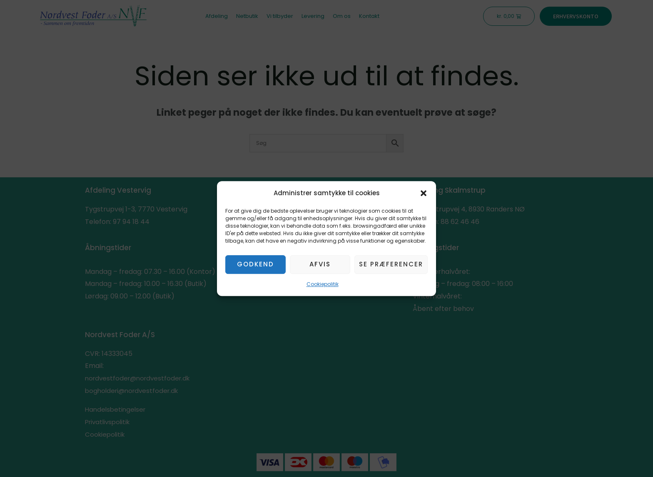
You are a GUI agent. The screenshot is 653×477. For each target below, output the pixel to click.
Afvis (320, 264)
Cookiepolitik (323, 284)
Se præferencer (391, 264)
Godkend (255, 264)
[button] (423, 193)
